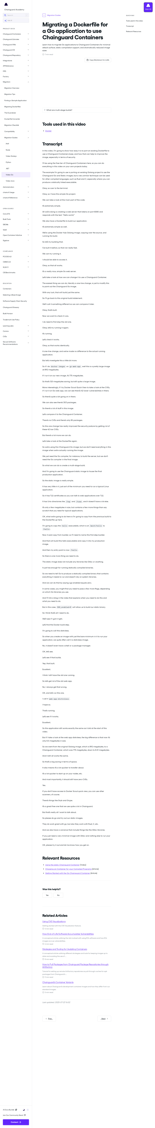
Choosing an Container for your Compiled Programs (68, 869)
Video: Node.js (11, 156)
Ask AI (8, 20)
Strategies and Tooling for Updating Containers (64, 949)
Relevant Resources (133, 31)
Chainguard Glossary (11, 307)
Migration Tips (9, 94)
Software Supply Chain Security (15, 301)
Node (8, 150)
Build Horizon (8, 313)
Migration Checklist (11, 125)
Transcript (130, 26)
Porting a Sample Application (15, 100)
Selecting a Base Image (12, 295)
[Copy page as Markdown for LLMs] (98, 60)
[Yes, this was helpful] (47, 895)
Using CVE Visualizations (54, 921)
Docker (48, 131)
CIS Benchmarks (9, 272)
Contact (16, 1122)
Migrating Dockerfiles (12, 107)
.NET (7, 169)
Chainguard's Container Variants (58, 982)
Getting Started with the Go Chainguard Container (67, 873)
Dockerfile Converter (12, 119)
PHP (7, 144)
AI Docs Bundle (10, 1110)
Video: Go (9, 175)
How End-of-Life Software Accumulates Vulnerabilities (68, 934)
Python (8, 162)
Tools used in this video (134, 21)
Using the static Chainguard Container (62, 865)
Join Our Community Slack (14, 1115)
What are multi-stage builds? (59, 110)
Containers (7, 289)
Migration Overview (11, 88)
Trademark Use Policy (11, 320)
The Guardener (10, 113)
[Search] (16, 15)
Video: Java (10, 181)
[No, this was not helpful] (58, 895)
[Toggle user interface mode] (25, 1109)
